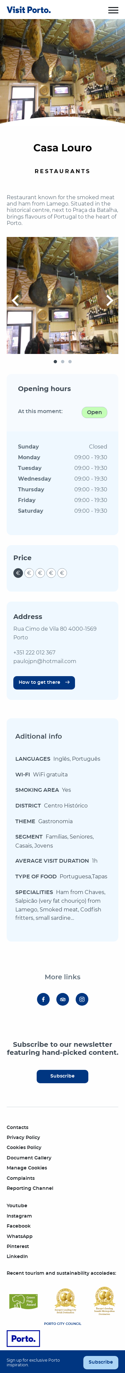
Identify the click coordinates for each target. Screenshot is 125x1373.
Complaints (21, 1178)
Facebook (19, 1226)
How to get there (39, 682)
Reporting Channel (30, 1188)
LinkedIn (17, 1256)
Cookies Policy (24, 1147)
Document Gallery (29, 1158)
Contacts (17, 1127)
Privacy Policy (23, 1137)
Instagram (19, 1216)
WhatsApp (20, 1236)
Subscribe (62, 1076)
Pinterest (18, 1246)
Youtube (17, 1206)
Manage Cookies (27, 1168)
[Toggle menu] (113, 10)
